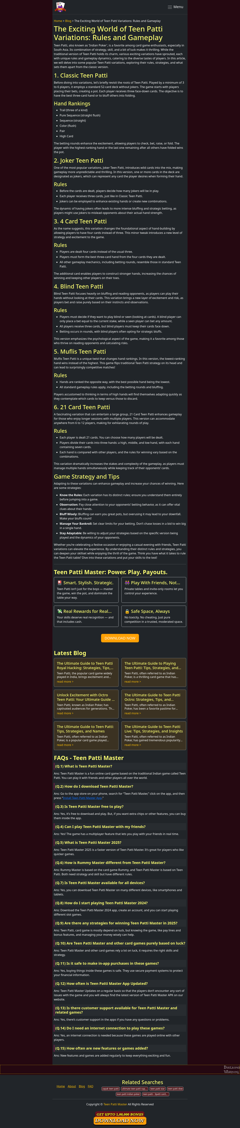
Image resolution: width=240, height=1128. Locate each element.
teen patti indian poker (128, 1094)
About (72, 1086)
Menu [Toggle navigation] (175, 7)
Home (58, 21)
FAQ (90, 1086)
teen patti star (157, 1088)
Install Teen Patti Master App (82, 798)
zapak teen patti (111, 1088)
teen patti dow (175, 1088)
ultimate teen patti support (135, 1088)
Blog (68, 21)
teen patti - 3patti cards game (156, 1094)
